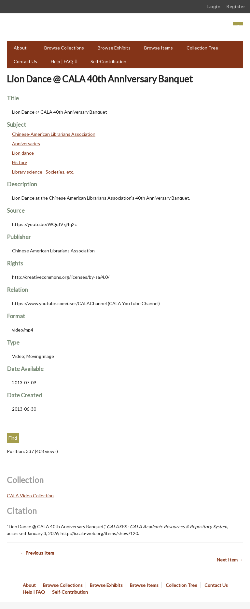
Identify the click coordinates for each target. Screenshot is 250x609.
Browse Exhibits (114, 47)
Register (235, 6)
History (19, 162)
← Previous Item (37, 553)
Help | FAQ (62, 61)
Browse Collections (64, 47)
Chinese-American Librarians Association (53, 134)
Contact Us (25, 61)
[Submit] (238, 23)
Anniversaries (26, 143)
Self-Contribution (108, 61)
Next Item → (230, 559)
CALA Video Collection (30, 495)
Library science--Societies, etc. (43, 172)
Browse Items (158, 47)
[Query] (125, 27)
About (20, 47)
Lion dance (23, 153)
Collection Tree (202, 47)
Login (214, 6)
